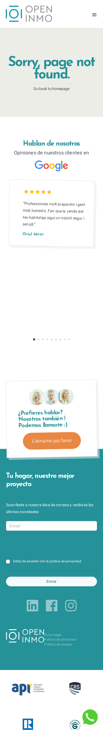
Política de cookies (58, 644)
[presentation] (48, 545)
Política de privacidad (60, 639)
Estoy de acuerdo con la (47, 561)
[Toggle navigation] (94, 15)
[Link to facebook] (51, 605)
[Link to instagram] (70, 605)
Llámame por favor (52, 441)
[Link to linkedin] (32, 605)
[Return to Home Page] (29, 14)
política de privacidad (65, 561)
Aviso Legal (52, 635)
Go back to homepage (51, 88)
